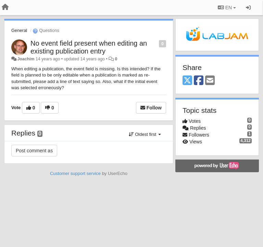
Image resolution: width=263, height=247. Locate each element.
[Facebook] (198, 81)
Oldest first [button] (145, 134)
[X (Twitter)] (187, 81)
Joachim (25, 59)
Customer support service (75, 173)
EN (227, 7)
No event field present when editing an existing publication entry (88, 47)
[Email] (210, 81)
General (19, 30)
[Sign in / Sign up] (248, 7)
